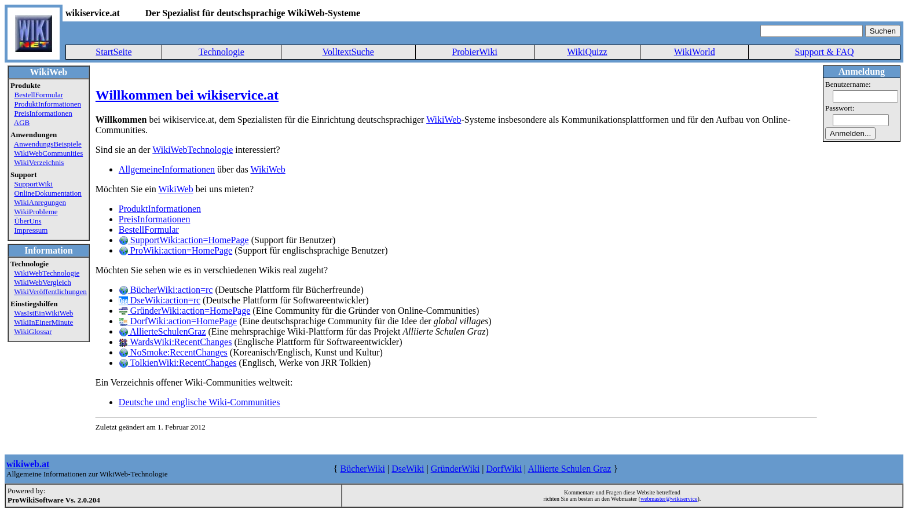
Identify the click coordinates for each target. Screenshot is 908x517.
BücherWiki (362, 469)
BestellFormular (39, 94)
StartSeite (113, 52)
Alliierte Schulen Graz (569, 469)
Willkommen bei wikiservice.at (187, 94)
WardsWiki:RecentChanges (175, 342)
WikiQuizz (587, 52)
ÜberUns (28, 221)
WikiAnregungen (40, 202)
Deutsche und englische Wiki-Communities (199, 402)
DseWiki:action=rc (159, 300)
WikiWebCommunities (48, 153)
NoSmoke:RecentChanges (173, 352)
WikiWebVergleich (42, 282)
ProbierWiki (474, 52)
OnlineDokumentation (48, 193)
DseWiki (407, 469)
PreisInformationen (43, 113)
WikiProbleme (35, 211)
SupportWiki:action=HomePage (184, 240)
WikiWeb (443, 119)
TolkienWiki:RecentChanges (178, 363)
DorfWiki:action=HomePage (178, 321)
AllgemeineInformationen (167, 169)
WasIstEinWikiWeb (43, 313)
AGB (22, 122)
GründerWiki (455, 469)
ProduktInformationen (48, 104)
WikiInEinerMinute (43, 322)
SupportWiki (33, 183)
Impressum (31, 230)
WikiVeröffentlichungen (50, 291)
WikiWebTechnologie (46, 273)
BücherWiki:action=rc (166, 290)
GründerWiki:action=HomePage (184, 311)
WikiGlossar (33, 331)
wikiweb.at (27, 464)
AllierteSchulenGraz (162, 331)
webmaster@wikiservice (669, 499)
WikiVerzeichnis (39, 162)
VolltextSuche (348, 52)
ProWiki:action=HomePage (175, 250)
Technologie (221, 52)
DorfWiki (504, 469)
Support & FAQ (824, 52)
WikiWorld (694, 52)
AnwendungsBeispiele (48, 144)
